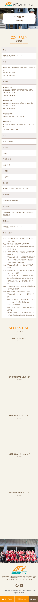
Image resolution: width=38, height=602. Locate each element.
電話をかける (21, 599)
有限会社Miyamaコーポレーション (22, 590)
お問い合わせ (7, 599)
